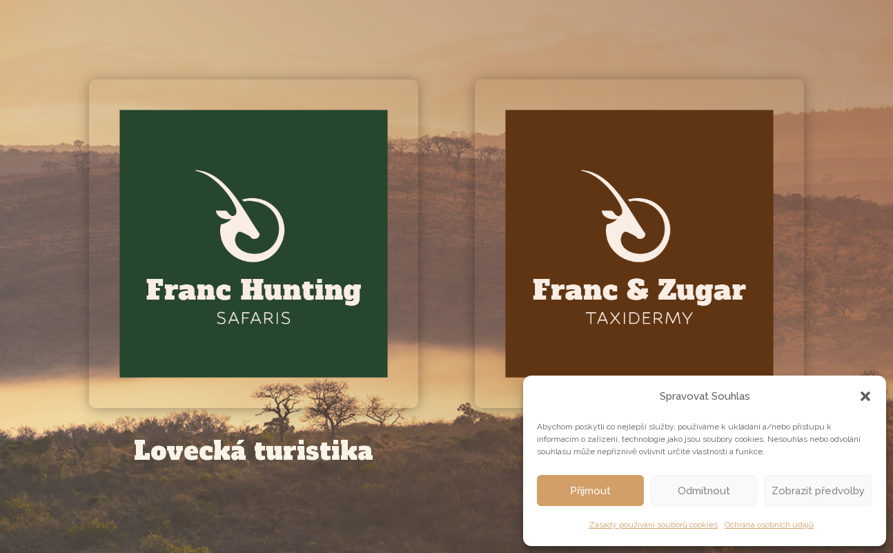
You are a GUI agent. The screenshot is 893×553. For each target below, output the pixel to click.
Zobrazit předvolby (818, 491)
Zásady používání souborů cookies (653, 525)
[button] (865, 396)
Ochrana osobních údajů (769, 525)
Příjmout (590, 491)
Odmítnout (704, 491)
